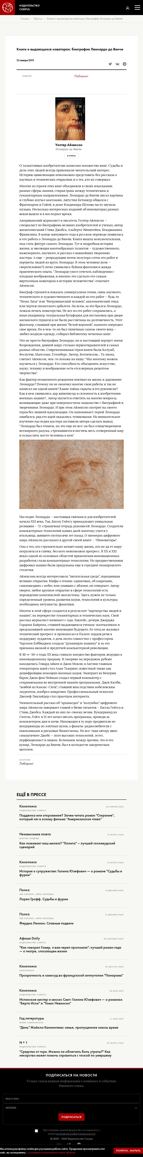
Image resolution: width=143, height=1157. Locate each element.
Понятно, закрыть (128, 1150)
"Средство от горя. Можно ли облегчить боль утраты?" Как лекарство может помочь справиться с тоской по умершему (65, 1053)
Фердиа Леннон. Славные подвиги (46, 923)
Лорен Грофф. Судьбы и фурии (43, 899)
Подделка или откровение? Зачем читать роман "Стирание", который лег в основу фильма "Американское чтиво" (67, 817)
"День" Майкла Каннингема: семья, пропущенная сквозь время (68, 1027)
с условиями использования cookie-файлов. (51, 1152)
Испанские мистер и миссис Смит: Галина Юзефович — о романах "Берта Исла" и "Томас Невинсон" (71, 1001)
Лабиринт (81, 76)
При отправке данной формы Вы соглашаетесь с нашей (71, 1132)
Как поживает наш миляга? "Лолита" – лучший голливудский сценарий (67, 845)
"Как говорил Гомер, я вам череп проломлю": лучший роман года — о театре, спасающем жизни (70, 949)
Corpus (25, 18)
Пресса (38, 18)
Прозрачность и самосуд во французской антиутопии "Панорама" (71, 975)
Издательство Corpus (80, 1138)
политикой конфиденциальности (75, 1133)
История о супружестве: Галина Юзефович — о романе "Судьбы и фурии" (70, 873)
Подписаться (71, 1117)
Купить (71, 155)
